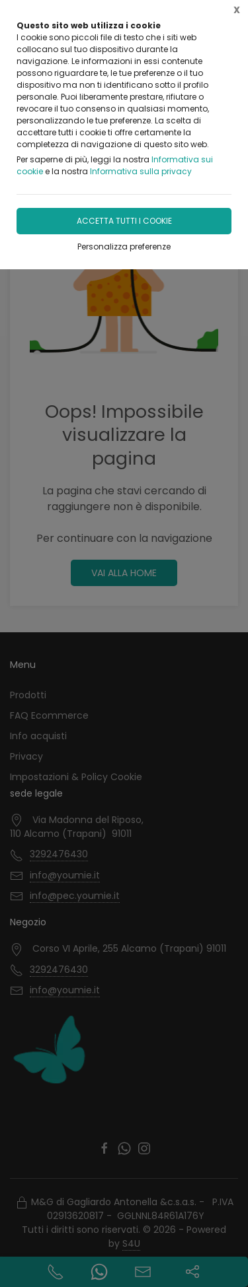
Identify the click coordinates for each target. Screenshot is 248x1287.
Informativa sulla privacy (141, 171)
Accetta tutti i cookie (124, 220)
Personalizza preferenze (124, 246)
